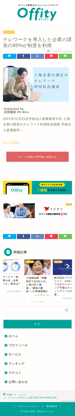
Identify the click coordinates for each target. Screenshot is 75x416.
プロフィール (18, 345)
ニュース (9, 32)
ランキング (17, 363)
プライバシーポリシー (29, 406)
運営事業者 (51, 406)
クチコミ (15, 372)
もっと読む (11, 142)
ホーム (13, 336)
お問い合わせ (18, 382)
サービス (15, 354)
